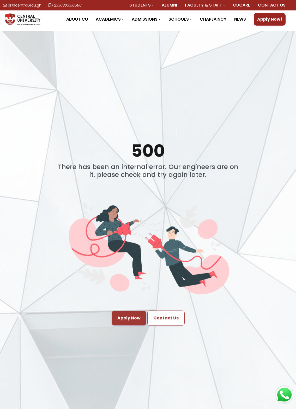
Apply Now (129, 321)
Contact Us (166, 321)
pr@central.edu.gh (24, 5)
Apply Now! (269, 19)
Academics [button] (108, 19)
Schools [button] (178, 19)
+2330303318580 (66, 5)
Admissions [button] (145, 19)
